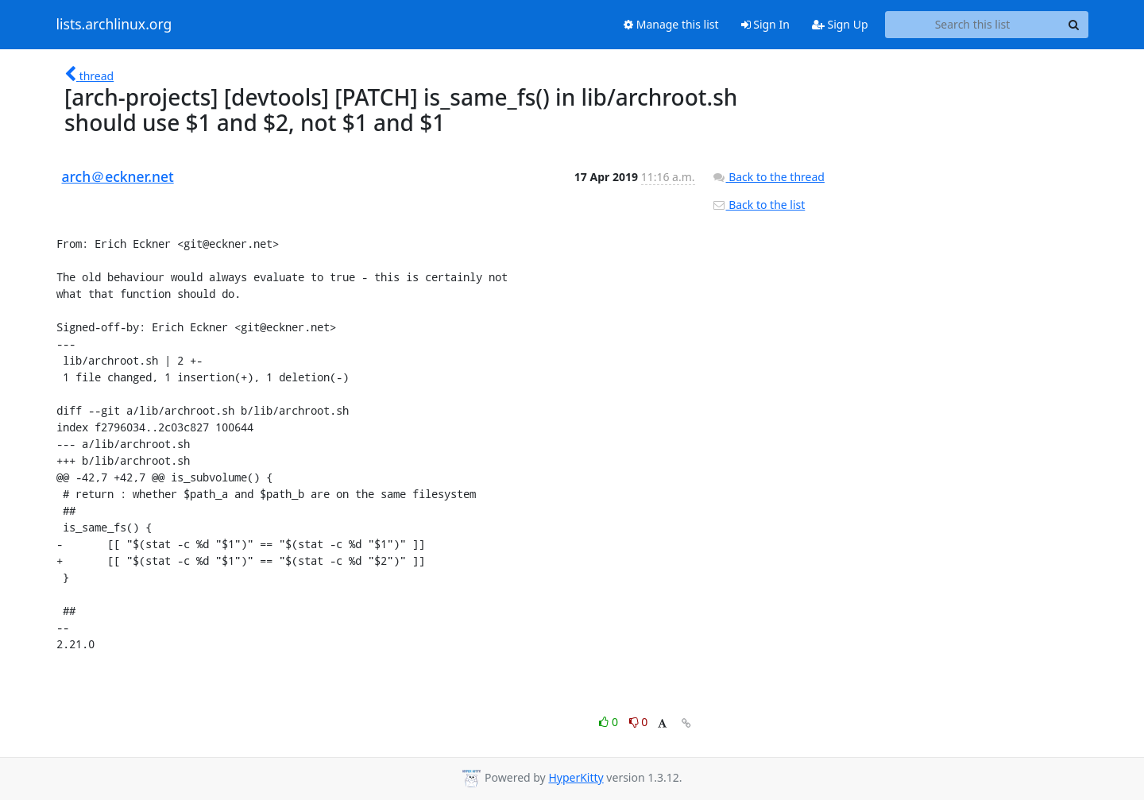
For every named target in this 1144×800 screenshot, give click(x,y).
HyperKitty (575, 777)
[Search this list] (973, 24)
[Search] (1074, 24)
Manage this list (671, 24)
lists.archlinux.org (114, 24)
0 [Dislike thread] (638, 721)
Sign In (765, 24)
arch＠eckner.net (118, 176)
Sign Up (840, 24)
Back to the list (759, 204)
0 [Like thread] (609, 721)
